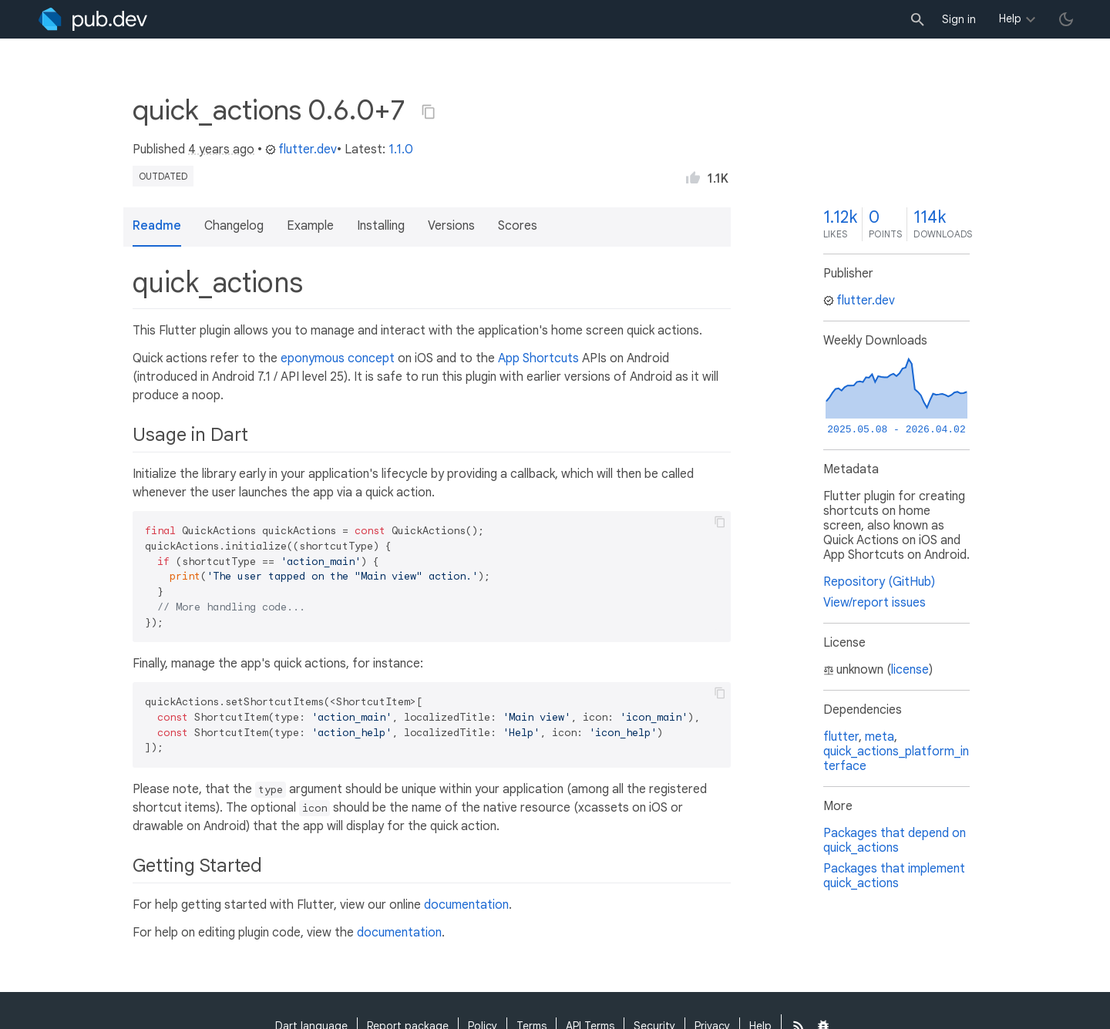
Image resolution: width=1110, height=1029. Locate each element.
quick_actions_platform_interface (896, 759)
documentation (466, 905)
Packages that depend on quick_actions (894, 841)
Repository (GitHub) (879, 582)
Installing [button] (381, 226)
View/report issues (874, 602)
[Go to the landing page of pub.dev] (93, 19)
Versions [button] (451, 226)
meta (879, 737)
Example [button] (310, 226)
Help (1010, 18)
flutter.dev (301, 149)
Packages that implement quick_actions (894, 876)
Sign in (959, 19)
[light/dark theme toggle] (1066, 19)
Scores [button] (517, 226)
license (910, 670)
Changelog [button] (234, 226)
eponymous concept (338, 358)
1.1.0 (400, 149)
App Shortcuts (538, 358)
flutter (841, 737)
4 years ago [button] (221, 149)
